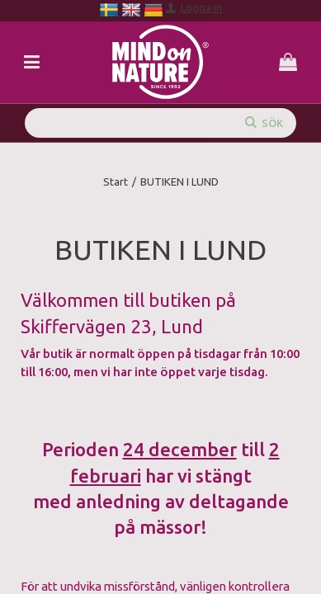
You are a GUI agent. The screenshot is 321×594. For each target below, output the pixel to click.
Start (115, 181)
